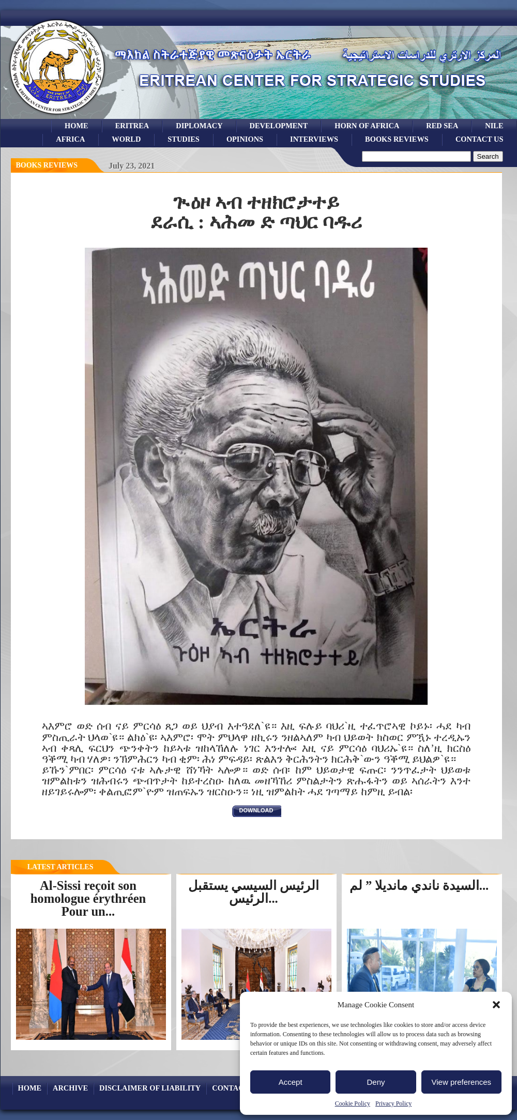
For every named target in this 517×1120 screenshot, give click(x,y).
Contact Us (479, 139)
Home (76, 126)
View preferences (462, 1082)
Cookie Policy (352, 1103)
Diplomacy (199, 126)
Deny (376, 1082)
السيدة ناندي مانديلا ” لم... (419, 885)
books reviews (397, 139)
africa (70, 139)
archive (70, 1088)
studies (184, 139)
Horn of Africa (366, 126)
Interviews (314, 139)
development (279, 126)
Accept (290, 1082)
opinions (244, 139)
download (256, 810)
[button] (496, 1005)
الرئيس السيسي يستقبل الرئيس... (253, 892)
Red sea (442, 126)
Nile (494, 126)
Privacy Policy (393, 1103)
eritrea (132, 126)
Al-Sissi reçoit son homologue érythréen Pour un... (88, 898)
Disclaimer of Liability (150, 1088)
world (126, 139)
